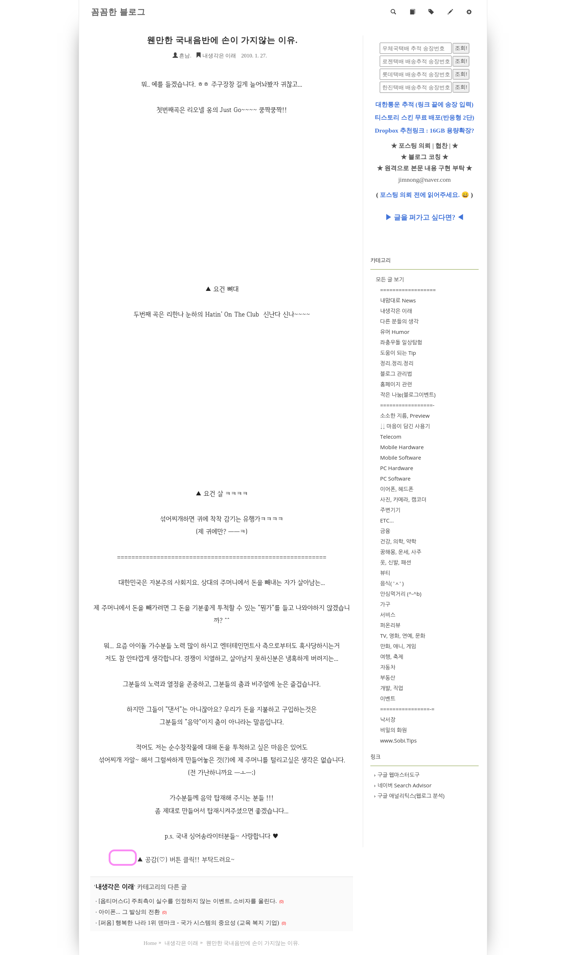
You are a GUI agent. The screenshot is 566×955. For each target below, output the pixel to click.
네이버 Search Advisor (403, 785)
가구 (385, 604)
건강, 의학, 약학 (398, 541)
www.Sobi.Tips (398, 740)
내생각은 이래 (216, 56)
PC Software (395, 478)
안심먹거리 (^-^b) (400, 593)
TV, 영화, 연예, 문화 (402, 635)
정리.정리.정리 (396, 363)
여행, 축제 (391, 656)
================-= (407, 709)
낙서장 (387, 719)
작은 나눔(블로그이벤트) (408, 394)
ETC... (387, 520)
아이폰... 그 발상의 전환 (129, 912)
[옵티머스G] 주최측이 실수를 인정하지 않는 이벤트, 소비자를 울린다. (188, 901)
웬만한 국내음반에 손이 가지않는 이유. (222, 40)
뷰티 (385, 572)
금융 (385, 530)
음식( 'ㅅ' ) (392, 583)
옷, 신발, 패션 (395, 562)
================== (408, 289)
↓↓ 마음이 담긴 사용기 (405, 426)
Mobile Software (400, 457)
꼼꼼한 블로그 (118, 12)
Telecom (390, 436)
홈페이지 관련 (396, 384)
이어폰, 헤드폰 (396, 488)
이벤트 (387, 698)
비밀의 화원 (393, 730)
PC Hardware (396, 468)
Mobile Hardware (402, 447)
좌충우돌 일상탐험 (401, 342)
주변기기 (390, 509)
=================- (407, 405)
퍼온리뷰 (390, 625)
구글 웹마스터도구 (396, 774)
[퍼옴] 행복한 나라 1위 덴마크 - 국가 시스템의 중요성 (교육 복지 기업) (189, 923)
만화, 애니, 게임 (398, 646)
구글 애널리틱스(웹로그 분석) (409, 795)
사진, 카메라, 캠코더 (403, 499)
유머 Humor (394, 331)
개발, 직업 (391, 688)
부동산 (387, 677)
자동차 (387, 667)
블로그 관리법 (396, 373)
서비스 (387, 614)
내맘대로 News (398, 300)
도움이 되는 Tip (398, 352)
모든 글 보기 (390, 279)
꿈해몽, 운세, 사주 (400, 551)
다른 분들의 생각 (399, 321)
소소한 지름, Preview (405, 415)
